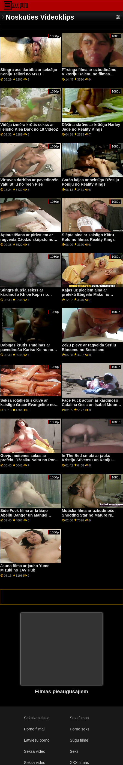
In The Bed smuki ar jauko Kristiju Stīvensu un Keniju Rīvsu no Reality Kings (87, 460)
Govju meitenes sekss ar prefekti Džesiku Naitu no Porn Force (28, 460)
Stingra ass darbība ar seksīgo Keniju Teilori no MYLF (28, 71)
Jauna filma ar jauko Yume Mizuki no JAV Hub (24, 568)
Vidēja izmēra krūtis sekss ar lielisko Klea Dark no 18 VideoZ (29, 126)
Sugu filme (79, 740)
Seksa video (34, 751)
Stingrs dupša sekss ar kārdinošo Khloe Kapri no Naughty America (24, 294)
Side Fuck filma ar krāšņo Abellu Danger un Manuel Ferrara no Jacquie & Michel (26, 515)
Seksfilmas (79, 718)
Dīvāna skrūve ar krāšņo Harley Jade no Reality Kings (91, 126)
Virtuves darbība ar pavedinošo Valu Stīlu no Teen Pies (29, 182)
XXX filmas (79, 762)
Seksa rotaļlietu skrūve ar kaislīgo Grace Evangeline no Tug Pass (27, 404)
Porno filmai (34, 729)
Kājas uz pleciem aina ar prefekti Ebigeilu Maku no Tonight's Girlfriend (85, 294)
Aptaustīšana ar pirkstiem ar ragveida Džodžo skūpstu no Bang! (26, 239)
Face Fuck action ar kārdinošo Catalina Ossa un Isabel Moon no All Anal (90, 404)
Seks (74, 751)
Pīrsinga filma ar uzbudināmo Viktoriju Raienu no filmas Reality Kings (89, 74)
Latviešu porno (37, 740)
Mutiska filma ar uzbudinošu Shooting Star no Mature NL (88, 512)
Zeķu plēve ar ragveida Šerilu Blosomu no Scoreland (89, 347)
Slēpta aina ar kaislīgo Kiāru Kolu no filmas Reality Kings (88, 237)
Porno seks (79, 729)
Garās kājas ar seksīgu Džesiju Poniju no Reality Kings (90, 182)
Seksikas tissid (37, 718)
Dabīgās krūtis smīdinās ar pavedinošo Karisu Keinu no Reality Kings (26, 349)
